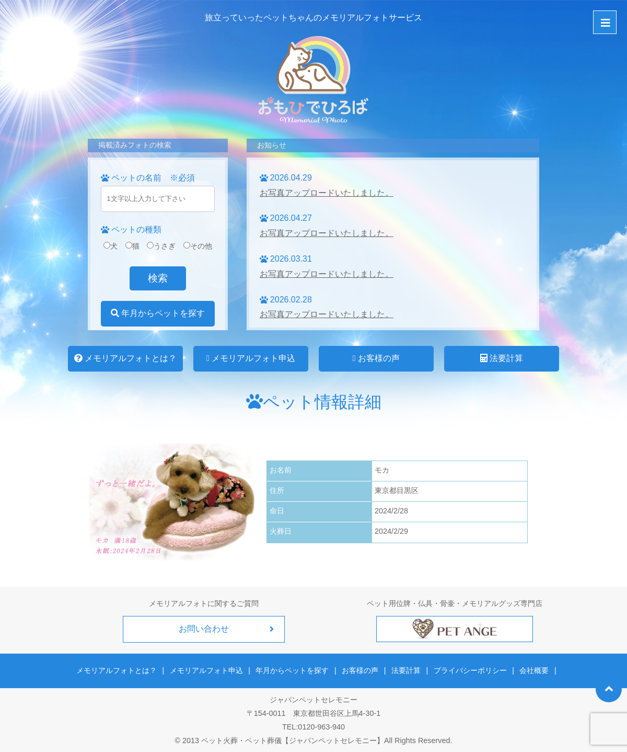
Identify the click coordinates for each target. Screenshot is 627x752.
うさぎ (161, 246)
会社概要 (532, 670)
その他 (197, 246)
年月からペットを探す (158, 313)
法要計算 (501, 358)
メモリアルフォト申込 (250, 358)
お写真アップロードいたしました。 (326, 192)
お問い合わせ (204, 628)
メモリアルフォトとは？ (125, 358)
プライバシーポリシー (469, 670)
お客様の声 (376, 358)
